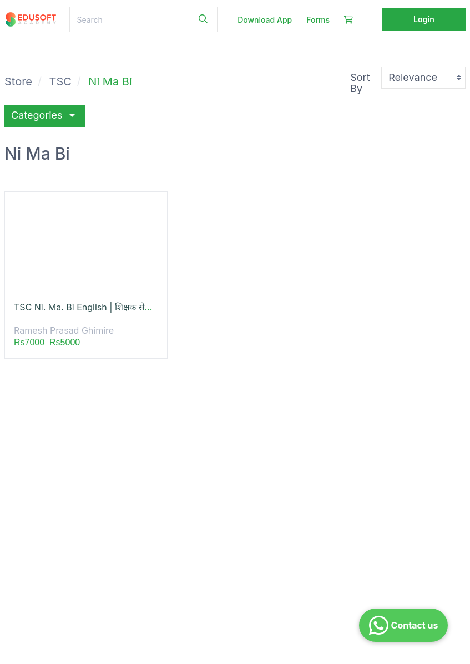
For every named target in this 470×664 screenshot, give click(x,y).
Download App (264, 19)
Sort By (360, 82)
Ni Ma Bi (110, 81)
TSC (60, 81)
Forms (318, 19)
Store (18, 81)
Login (423, 19)
